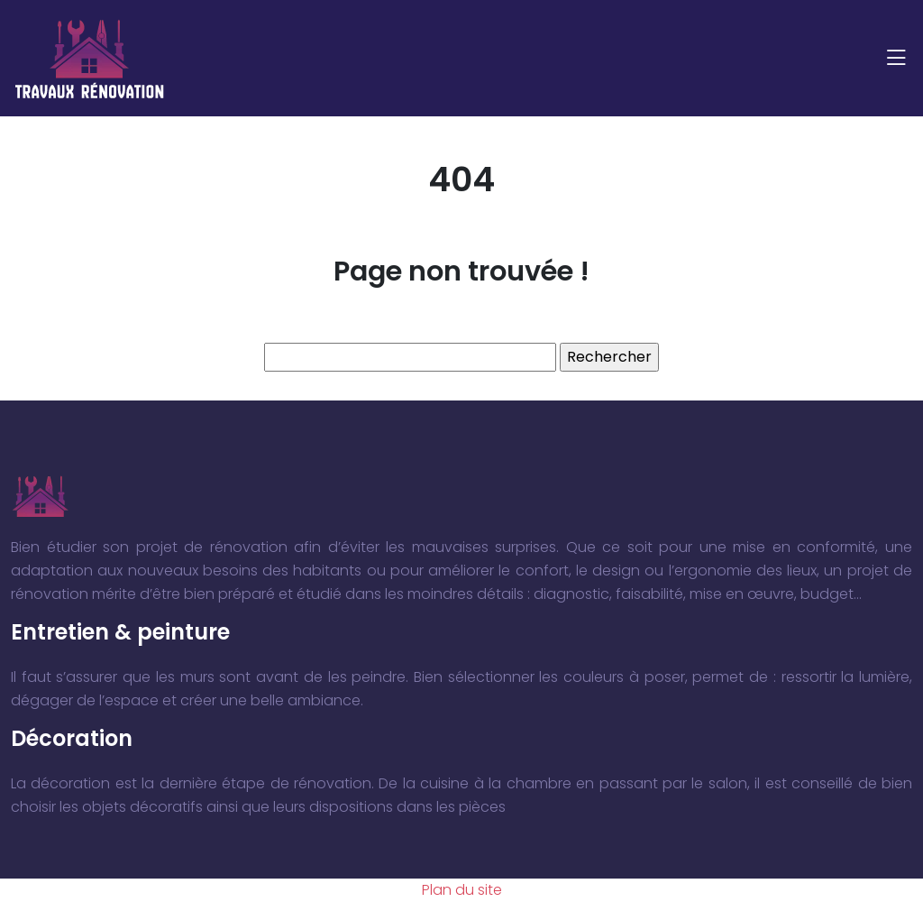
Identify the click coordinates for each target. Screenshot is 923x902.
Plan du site (462, 889)
